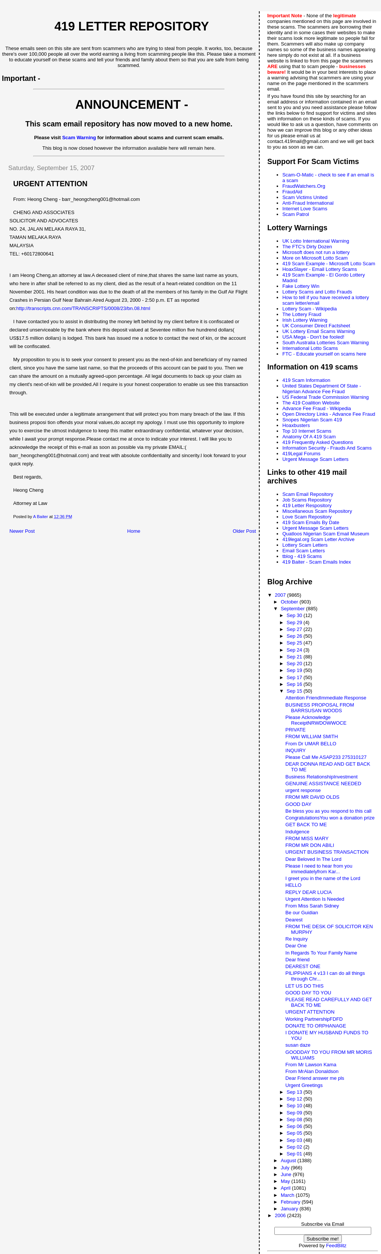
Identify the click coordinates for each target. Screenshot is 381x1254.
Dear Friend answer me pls (314, 1078)
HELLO (293, 885)
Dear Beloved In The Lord (313, 859)
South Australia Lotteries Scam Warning (325, 342)
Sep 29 (294, 622)
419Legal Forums (301, 453)
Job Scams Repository (306, 500)
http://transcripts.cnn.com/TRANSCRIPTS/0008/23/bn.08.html (83, 308)
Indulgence (297, 831)
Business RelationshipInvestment (321, 777)
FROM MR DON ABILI (309, 845)
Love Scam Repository (307, 517)
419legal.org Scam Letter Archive (318, 539)
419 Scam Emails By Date (310, 522)
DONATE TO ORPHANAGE (315, 1026)
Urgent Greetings (304, 1085)
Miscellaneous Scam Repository (317, 511)
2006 (281, 1215)
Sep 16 (294, 684)
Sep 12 (294, 1099)
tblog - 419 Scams (302, 556)
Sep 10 (294, 1105)
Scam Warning (79, 137)
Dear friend (297, 959)
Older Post (244, 531)
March (288, 1195)
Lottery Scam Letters (304, 545)
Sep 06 (294, 1126)
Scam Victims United (304, 197)
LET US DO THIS (304, 986)
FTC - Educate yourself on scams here (324, 354)
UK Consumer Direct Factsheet (316, 325)
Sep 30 (294, 615)
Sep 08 (294, 1119)
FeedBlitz (336, 1245)
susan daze (298, 1045)
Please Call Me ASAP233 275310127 (325, 757)
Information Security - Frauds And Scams (327, 448)
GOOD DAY (298, 804)
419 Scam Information (306, 380)
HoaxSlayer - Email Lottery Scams (319, 269)
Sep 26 (294, 636)
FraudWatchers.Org (303, 186)
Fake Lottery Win (300, 286)
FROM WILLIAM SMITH (311, 736)
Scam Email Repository (307, 494)
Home (134, 531)
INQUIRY (295, 750)
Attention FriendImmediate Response (325, 698)
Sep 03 (294, 1140)
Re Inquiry (296, 939)
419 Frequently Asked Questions (317, 442)
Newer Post (22, 531)
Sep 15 (294, 691)
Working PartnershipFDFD (314, 1019)
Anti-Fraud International (308, 203)
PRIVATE (295, 730)
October (290, 602)
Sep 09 (294, 1113)
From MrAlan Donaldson (311, 1071)
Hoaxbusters (296, 425)
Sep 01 (294, 1154)
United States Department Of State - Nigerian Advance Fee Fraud (321, 388)
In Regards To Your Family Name (321, 953)
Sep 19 (294, 670)
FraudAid (292, 192)
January (290, 1208)
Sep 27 (294, 629)
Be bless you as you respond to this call (328, 811)
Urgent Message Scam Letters (315, 459)
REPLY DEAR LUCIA (308, 892)
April (286, 1188)
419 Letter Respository (307, 505)
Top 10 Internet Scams (306, 431)
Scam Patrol (295, 214)
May (286, 1181)
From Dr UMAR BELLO (310, 743)
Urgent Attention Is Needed (314, 899)
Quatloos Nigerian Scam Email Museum (325, 534)
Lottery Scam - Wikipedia (309, 309)
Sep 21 (294, 657)
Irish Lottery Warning (304, 320)
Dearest (294, 920)
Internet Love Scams (304, 208)
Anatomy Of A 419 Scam (309, 436)
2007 (281, 595)
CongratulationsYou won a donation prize (330, 818)
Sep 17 (294, 677)
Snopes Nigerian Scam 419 (312, 420)
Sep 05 (294, 1133)
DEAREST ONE (302, 966)
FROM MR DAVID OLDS (312, 797)
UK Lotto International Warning (315, 241)
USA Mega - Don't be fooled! (313, 337)
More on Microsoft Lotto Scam (314, 258)
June (287, 1174)
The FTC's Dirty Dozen (307, 246)
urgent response (303, 790)
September (293, 608)
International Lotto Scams (310, 348)
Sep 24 (294, 650)
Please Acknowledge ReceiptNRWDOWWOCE (315, 720)
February (291, 1202)
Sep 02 (294, 1147)
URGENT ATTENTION (309, 1012)
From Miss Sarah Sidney (312, 906)
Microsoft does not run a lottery (315, 252)
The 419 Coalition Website (311, 403)
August (289, 1160)
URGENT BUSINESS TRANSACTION (327, 852)
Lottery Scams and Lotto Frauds (317, 292)
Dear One (295, 945)
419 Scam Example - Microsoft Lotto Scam (328, 263)
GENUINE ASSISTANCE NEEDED (323, 783)
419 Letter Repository (132, 26)
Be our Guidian (301, 912)
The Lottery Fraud (301, 314)
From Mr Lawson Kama (310, 1064)
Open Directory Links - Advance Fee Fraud (328, 414)
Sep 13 (294, 1092)
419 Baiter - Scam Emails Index (316, 562)
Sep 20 (294, 663)
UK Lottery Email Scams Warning (318, 331)
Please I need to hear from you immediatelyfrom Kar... (318, 868)
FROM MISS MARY (307, 838)
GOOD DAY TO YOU (308, 993)
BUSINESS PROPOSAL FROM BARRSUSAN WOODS (319, 707)
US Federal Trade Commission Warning (325, 397)
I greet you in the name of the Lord (322, 878)
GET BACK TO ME (306, 824)
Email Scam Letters (303, 550)
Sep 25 (294, 643)
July (286, 1167)
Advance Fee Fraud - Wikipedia (316, 408)
